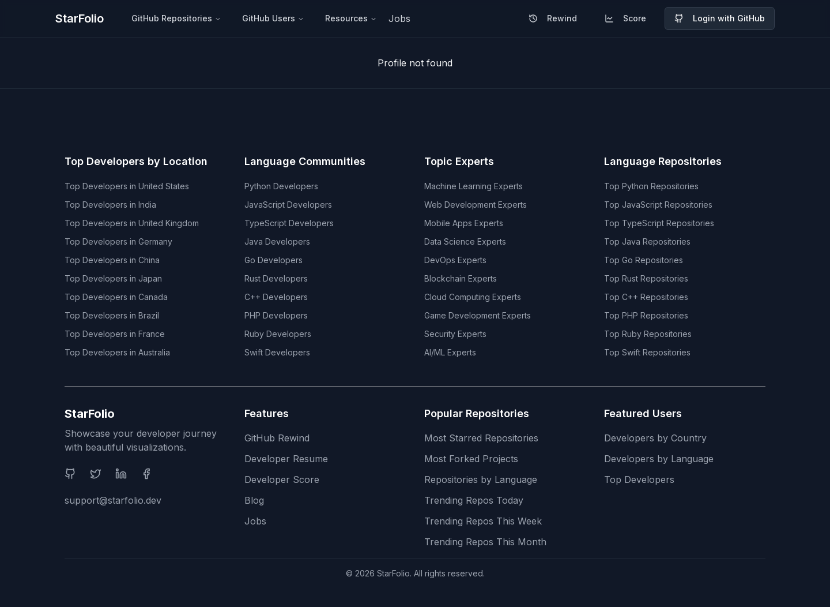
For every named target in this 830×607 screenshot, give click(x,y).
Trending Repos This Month (485, 542)
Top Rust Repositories (646, 278)
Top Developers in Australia (117, 352)
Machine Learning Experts (473, 186)
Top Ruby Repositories (648, 334)
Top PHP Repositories (646, 315)
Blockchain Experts (460, 278)
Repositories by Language (480, 479)
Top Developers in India (110, 204)
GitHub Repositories (176, 18)
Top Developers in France (115, 334)
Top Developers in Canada (116, 297)
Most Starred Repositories (481, 438)
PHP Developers (276, 315)
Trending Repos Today (473, 500)
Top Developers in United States (127, 186)
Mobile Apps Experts (463, 223)
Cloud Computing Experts (472, 297)
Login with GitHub (719, 18)
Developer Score (281, 479)
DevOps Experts (455, 260)
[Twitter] (95, 473)
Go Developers (273, 260)
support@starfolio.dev (113, 500)
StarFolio (79, 18)
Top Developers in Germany (118, 241)
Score (625, 18)
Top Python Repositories (651, 186)
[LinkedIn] (121, 473)
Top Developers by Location (136, 161)
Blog (254, 500)
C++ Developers (276, 297)
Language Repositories (663, 161)
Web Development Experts (475, 204)
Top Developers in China (112, 260)
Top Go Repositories (643, 260)
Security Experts (455, 334)
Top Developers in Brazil (112, 315)
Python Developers (281, 186)
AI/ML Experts (450, 352)
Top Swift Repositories (647, 352)
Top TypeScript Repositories (659, 223)
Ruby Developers (277, 334)
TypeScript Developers (289, 223)
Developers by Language (659, 458)
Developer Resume (286, 458)
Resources (351, 18)
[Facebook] (146, 473)
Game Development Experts (477, 315)
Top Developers (639, 479)
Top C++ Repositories (646, 297)
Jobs (399, 18)
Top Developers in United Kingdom (132, 223)
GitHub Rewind (277, 438)
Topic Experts (459, 161)
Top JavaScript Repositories (658, 204)
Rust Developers (276, 278)
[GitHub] (70, 473)
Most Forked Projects (471, 458)
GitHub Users (273, 18)
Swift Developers (277, 352)
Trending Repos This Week (483, 521)
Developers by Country (655, 438)
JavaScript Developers (288, 204)
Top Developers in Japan (113, 278)
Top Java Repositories (647, 241)
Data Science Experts (465, 241)
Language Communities (304, 161)
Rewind (553, 18)
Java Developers (277, 241)
